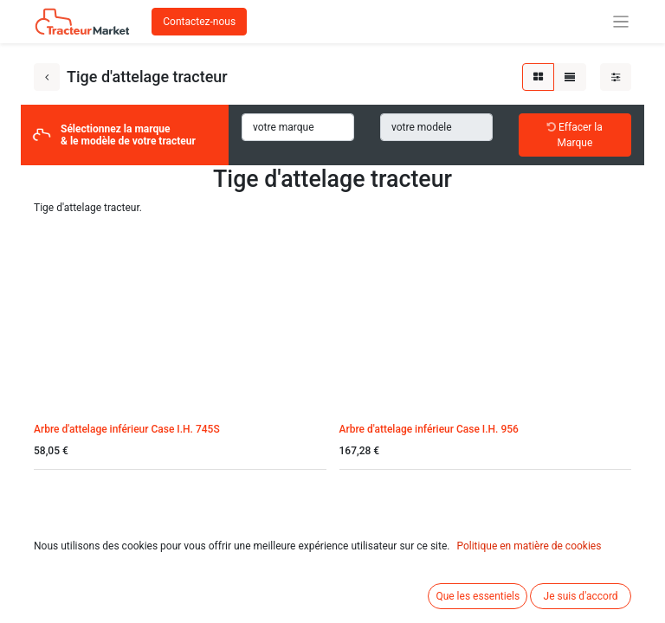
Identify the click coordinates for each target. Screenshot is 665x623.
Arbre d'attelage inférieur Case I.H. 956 (429, 429)
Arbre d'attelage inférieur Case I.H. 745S (127, 429)
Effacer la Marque (575, 135)
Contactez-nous (199, 22)
